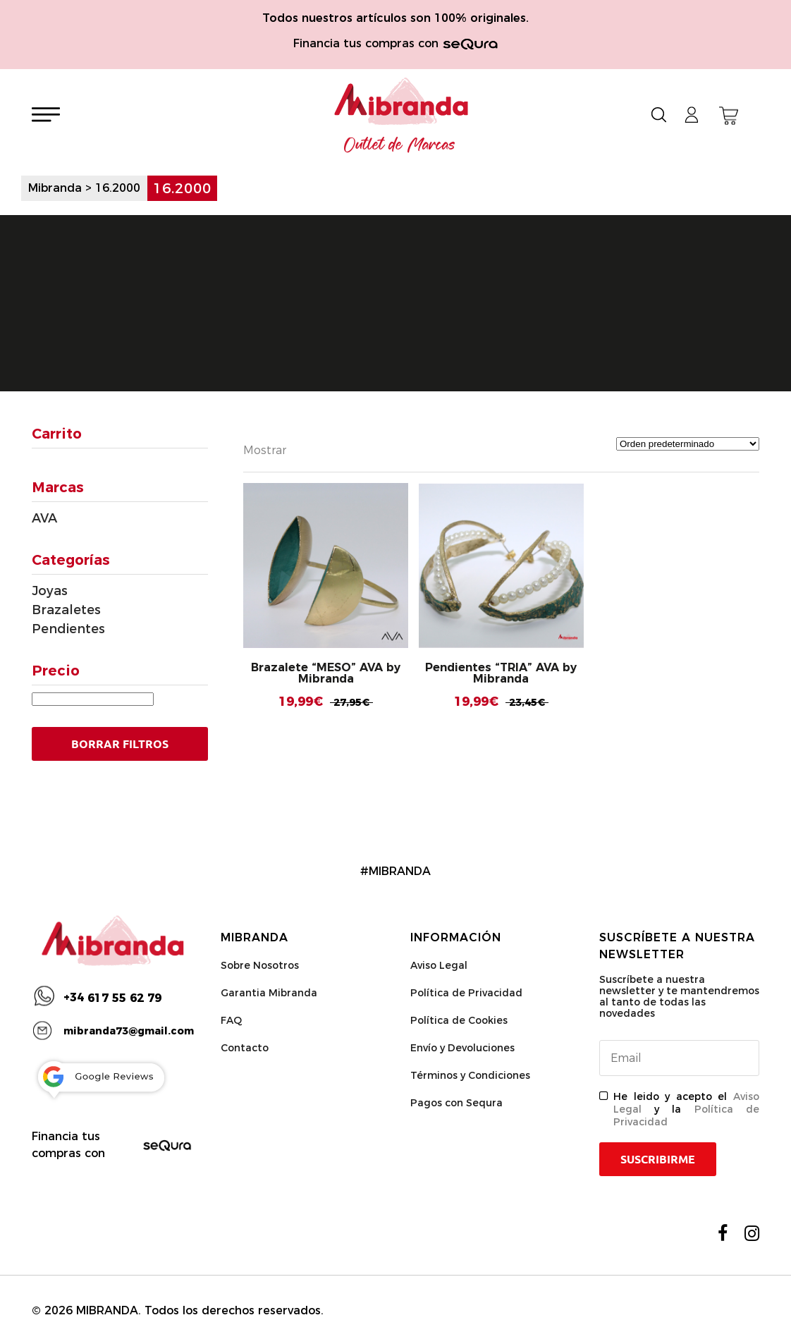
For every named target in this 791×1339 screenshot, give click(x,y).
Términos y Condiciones (470, 1075)
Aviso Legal (438, 965)
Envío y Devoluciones (462, 1047)
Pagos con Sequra (456, 1102)
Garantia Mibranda (269, 992)
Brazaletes (66, 610)
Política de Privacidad (466, 992)
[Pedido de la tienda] (687, 444)
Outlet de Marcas (399, 145)
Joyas (50, 591)
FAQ (231, 1020)
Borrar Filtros (119, 744)
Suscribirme (657, 1159)
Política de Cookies (459, 1020)
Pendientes (68, 629)
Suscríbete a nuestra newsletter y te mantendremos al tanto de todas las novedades (679, 996)
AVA (44, 518)
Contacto (245, 1047)
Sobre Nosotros (260, 965)
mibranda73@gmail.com (128, 1031)
